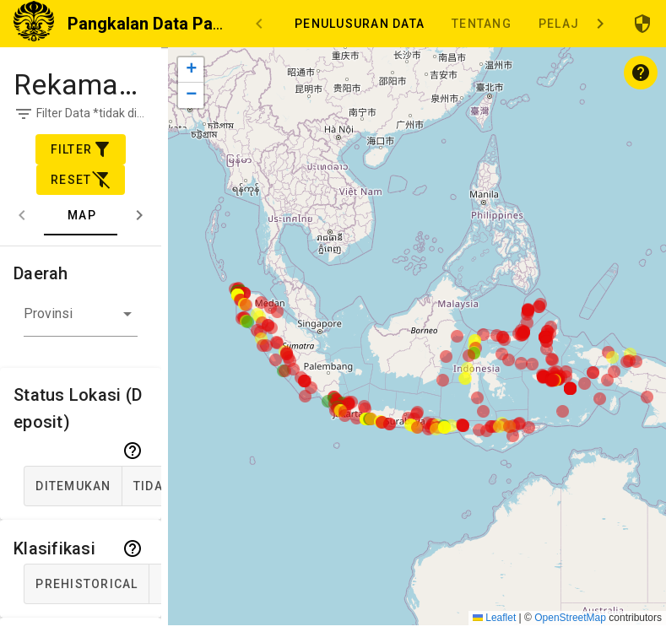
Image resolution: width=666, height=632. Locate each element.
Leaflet (494, 618)
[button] (81, 318)
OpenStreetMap (570, 618)
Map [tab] (82, 215)
